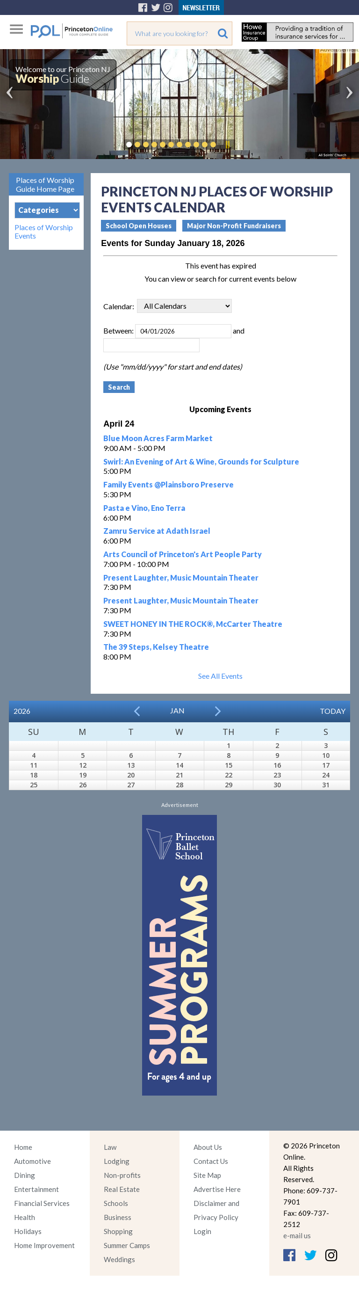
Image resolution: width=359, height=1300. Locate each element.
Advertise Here (217, 1189)
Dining (24, 1175)
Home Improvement (44, 1245)
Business (117, 1217)
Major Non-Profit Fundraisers (234, 226)
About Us (208, 1147)
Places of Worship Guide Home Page (45, 184)
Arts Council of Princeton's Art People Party (182, 554)
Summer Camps (127, 1245)
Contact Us (211, 1161)
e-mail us (297, 1235)
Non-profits (122, 1175)
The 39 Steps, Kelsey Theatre (156, 646)
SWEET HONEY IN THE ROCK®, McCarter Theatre (192, 623)
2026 (22, 710)
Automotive (32, 1161)
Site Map (207, 1175)
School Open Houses (139, 226)
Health (24, 1217)
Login (202, 1231)
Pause (227, 144)
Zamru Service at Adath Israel (156, 530)
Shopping (118, 1231)
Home (23, 1147)
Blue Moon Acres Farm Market (158, 438)
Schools (116, 1203)
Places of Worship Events (43, 231)
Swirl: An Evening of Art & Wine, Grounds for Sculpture (201, 461)
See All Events (220, 675)
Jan (177, 710)
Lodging (116, 1161)
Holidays (28, 1231)
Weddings (119, 1259)
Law (110, 1147)
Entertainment (36, 1189)
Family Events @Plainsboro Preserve (168, 484)
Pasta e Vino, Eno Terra (144, 507)
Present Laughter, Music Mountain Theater (180, 577)
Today (332, 710)
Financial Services (42, 1203)
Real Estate (122, 1189)
